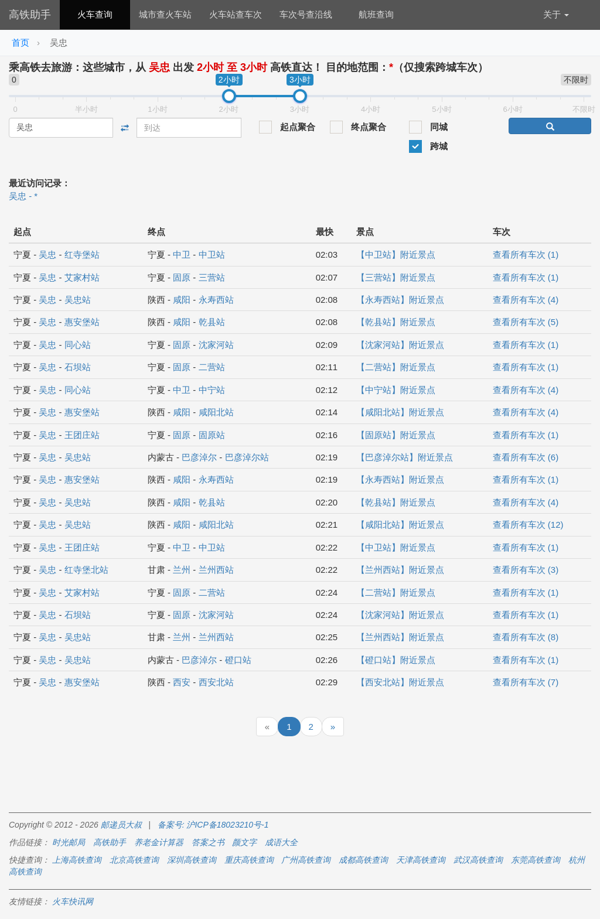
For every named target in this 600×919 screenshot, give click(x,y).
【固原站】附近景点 (395, 435)
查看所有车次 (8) (526, 637)
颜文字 (244, 842)
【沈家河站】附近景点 (400, 345)
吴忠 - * (23, 196)
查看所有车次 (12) (528, 524)
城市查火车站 (165, 14)
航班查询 (376, 14)
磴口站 (238, 660)
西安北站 (216, 682)
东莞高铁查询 (535, 860)
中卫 (181, 254)
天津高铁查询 (420, 860)
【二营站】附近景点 (395, 367)
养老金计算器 (158, 842)
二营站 (212, 367)
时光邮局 (68, 842)
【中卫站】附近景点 (395, 254)
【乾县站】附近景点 (395, 322)
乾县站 (212, 322)
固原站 (212, 435)
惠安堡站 (82, 322)
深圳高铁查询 (191, 860)
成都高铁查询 (363, 860)
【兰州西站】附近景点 (400, 570)
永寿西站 (216, 300)
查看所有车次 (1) (526, 254)
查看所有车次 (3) (526, 570)
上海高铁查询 (76, 860)
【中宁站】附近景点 (395, 390)
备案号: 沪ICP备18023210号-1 (213, 824)
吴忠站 (77, 300)
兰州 (181, 570)
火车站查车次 (235, 14)
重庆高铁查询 (249, 860)
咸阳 (181, 300)
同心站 (77, 345)
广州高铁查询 (305, 860)
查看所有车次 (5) (526, 322)
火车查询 (94, 14)
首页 (20, 42)
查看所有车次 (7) (526, 682)
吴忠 (47, 254)
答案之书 (208, 842)
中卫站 (212, 254)
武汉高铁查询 (478, 860)
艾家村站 (82, 277)
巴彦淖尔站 (247, 457)
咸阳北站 (216, 412)
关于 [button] (556, 14)
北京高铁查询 (134, 860)
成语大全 (281, 842)
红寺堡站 (82, 254)
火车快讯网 (72, 901)
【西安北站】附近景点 (400, 682)
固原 (181, 277)
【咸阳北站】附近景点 (400, 412)
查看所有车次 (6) (526, 457)
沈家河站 (216, 345)
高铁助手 (30, 15)
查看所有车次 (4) (526, 300)
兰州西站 (216, 570)
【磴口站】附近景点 (395, 660)
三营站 (212, 277)
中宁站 (212, 390)
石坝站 (77, 367)
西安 (181, 682)
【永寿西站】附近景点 (400, 300)
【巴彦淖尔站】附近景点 (404, 457)
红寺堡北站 (86, 570)
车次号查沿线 (305, 14)
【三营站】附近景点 (395, 277)
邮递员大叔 (121, 824)
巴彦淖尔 (199, 457)
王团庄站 (82, 435)
